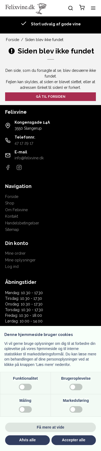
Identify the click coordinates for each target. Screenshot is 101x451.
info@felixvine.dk (29, 158)
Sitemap (12, 229)
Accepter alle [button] (73, 440)
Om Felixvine (16, 210)
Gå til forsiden (50, 97)
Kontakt (11, 216)
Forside (11, 196)
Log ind (12, 266)
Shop (9, 203)
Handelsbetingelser (22, 223)
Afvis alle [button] (27, 440)
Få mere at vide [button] (50, 427)
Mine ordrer (15, 253)
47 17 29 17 (24, 143)
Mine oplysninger (20, 260)
